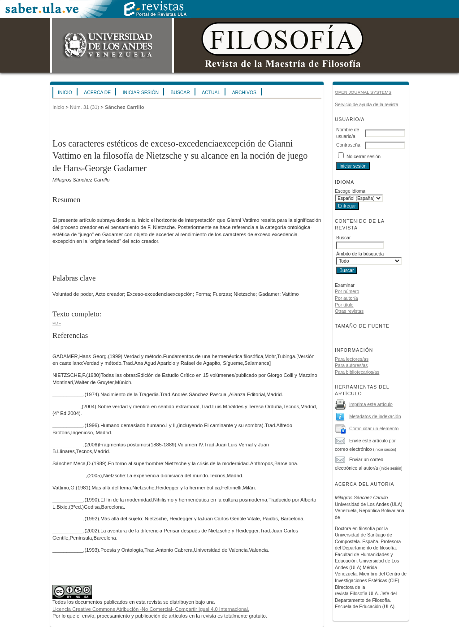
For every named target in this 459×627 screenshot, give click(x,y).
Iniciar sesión (141, 92)
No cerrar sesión (363, 156)
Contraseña (348, 145)
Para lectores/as (351, 359)
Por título (344, 305)
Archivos (244, 92)
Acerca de (97, 92)
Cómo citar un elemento (373, 428)
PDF (56, 322)
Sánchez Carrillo (124, 107)
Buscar (180, 92)
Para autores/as (351, 365)
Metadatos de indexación (375, 416)
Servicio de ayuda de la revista (366, 104)
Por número (347, 291)
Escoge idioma (350, 191)
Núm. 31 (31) (84, 107)
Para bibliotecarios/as (357, 372)
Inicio (65, 92)
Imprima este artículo (371, 404)
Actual (211, 92)
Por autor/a (346, 298)
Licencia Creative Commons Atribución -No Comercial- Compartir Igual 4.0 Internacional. (150, 609)
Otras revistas (349, 311)
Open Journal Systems (363, 92)
